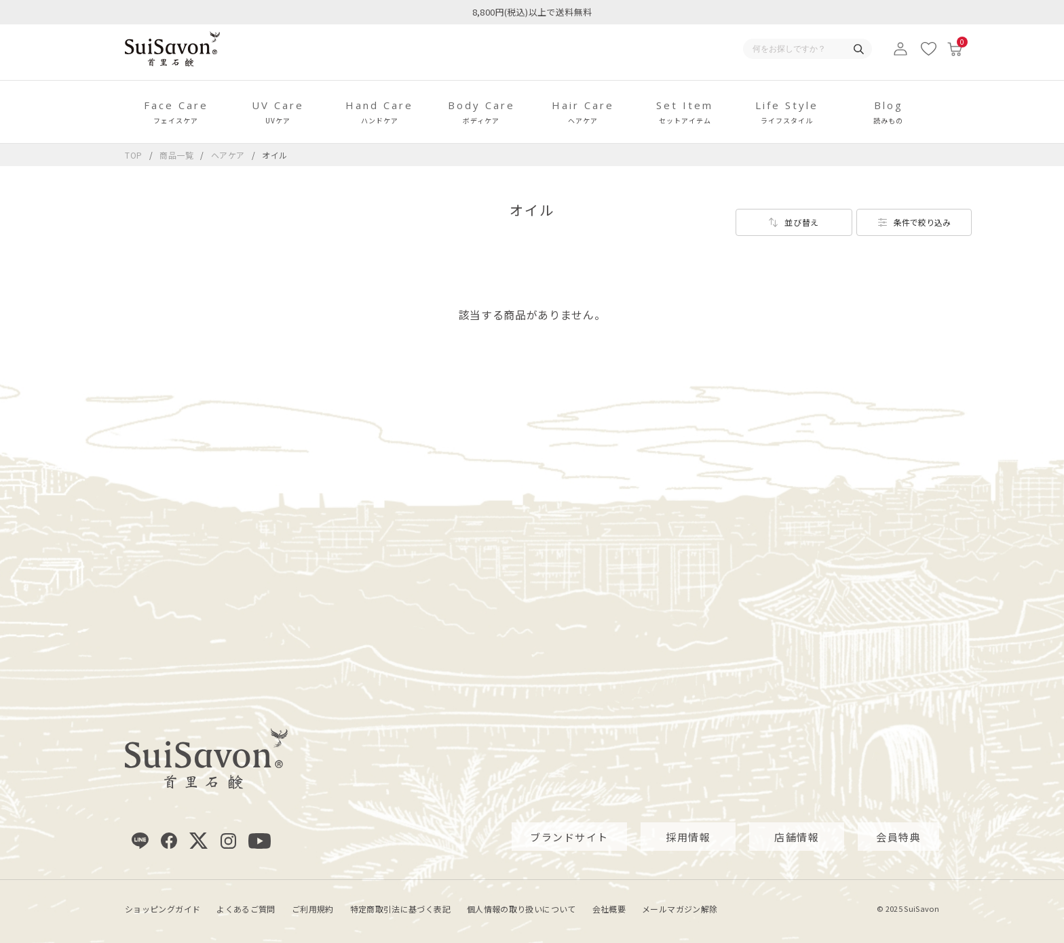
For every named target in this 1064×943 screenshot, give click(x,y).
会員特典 (898, 836)
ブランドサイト (569, 836)
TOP (133, 155)
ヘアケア (229, 155)
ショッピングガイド (162, 909)
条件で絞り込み (922, 222)
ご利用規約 (313, 909)
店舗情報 (796, 836)
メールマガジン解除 (679, 909)
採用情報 (688, 836)
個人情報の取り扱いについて (521, 909)
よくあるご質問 (246, 909)
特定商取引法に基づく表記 (400, 909)
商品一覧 (176, 155)
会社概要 (609, 909)
